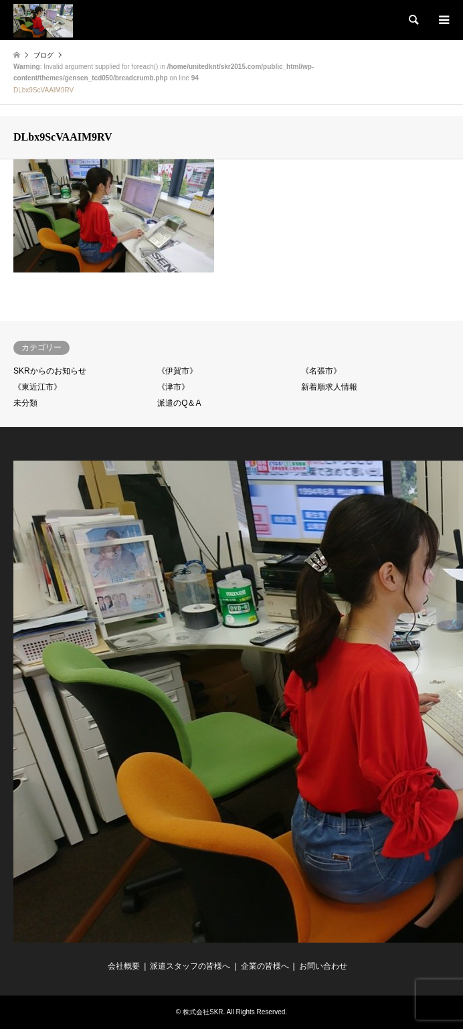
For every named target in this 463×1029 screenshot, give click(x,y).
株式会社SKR (203, 1012)
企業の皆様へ (265, 966)
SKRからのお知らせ (49, 371)
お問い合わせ (323, 966)
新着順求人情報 (329, 387)
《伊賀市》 (177, 371)
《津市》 (173, 387)
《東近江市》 (37, 387)
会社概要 (124, 966)
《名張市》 (321, 371)
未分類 (25, 403)
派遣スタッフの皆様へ (190, 966)
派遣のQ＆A (179, 403)
